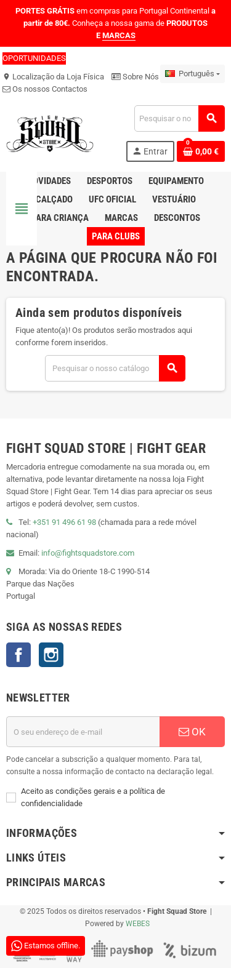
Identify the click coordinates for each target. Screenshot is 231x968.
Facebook (18, 654)
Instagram (51, 654)
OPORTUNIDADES (34, 58)
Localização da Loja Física (53, 76)
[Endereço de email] (83, 731)
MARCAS (119, 35)
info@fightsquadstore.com (87, 553)
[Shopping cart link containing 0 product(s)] (201, 151)
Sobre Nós (135, 76)
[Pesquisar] (179, 118)
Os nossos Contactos (44, 89)
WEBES (138, 923)
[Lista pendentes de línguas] (192, 74)
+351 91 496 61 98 (64, 522)
